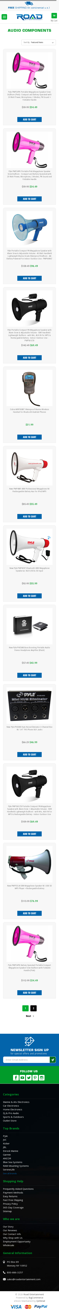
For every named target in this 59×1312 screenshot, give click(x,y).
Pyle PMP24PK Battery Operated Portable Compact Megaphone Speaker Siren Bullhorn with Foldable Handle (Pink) (29, 968)
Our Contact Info (12, 1234)
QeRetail (40, 1300)
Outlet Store (10, 1120)
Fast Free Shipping (13, 1200)
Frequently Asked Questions (18, 1188)
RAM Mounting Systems (16, 1165)
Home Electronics (12, 1109)
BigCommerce (36, 1297)
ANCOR (7, 1158)
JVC (4, 1139)
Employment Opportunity (17, 1241)
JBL (4, 1147)
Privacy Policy (10, 1203)
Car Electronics (11, 1105)
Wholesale (8, 1245)
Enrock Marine (10, 1150)
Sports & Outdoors (13, 1116)
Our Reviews (10, 1230)
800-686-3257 (15, 1272)
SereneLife (9, 1169)
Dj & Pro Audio (11, 1113)
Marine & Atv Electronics (16, 1101)
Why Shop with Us (12, 1237)
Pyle (5, 1136)
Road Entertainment (33, 1294)
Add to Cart (29, 119)
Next (30, 1016)
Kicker (6, 1143)
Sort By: (27, 42)
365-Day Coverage (13, 1207)
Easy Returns (10, 1196)
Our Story (8, 1226)
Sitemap (7, 1211)
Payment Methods (13, 1192)
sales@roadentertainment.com (23, 1279)
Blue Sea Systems (12, 1162)
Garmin (7, 1154)
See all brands (10, 1173)
